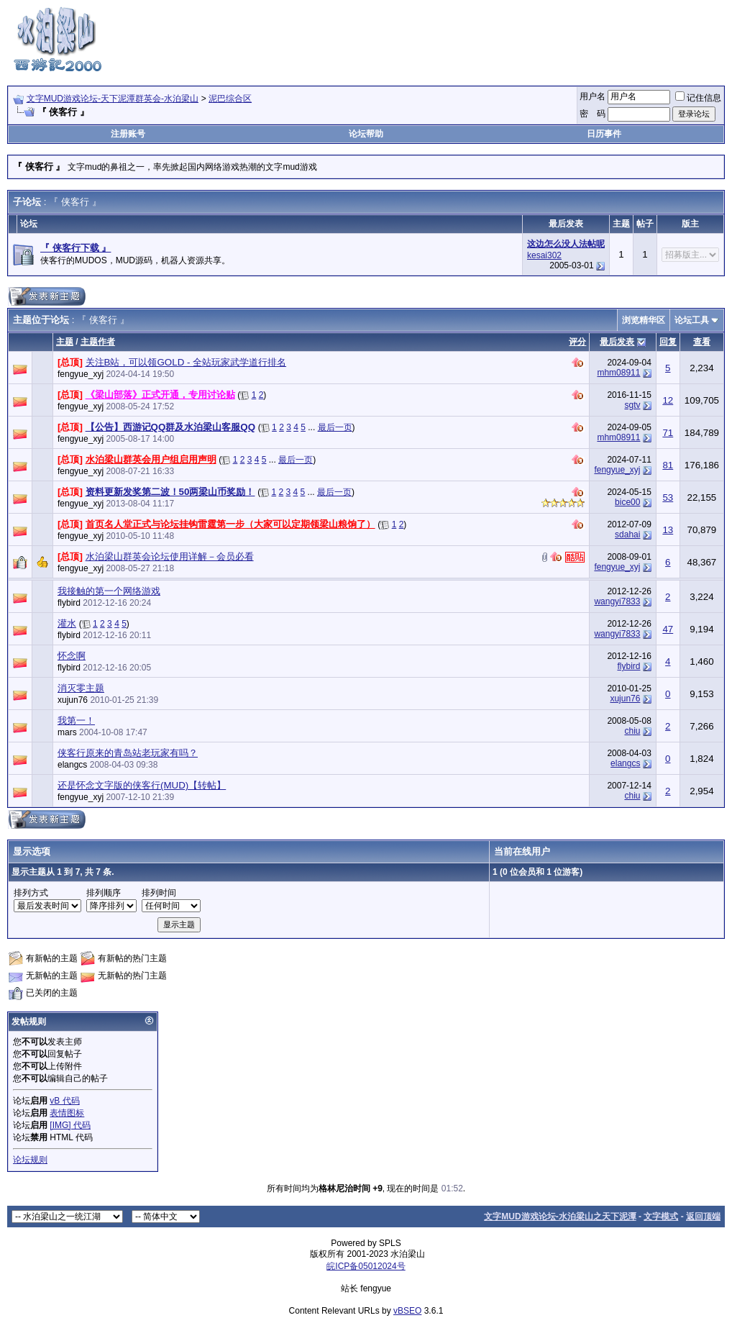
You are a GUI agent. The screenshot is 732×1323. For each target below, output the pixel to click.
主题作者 (98, 342)
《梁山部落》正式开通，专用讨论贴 (160, 394)
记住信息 (698, 98)
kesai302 (544, 255)
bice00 (627, 502)
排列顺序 (103, 893)
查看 (701, 342)
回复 (668, 342)
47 (667, 629)
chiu (632, 731)
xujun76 (73, 700)
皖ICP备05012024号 (365, 1266)
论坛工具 (691, 320)
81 (667, 465)
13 (667, 529)
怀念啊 (72, 655)
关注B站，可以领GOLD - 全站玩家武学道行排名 (186, 362)
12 (667, 400)
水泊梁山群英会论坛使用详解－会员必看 (170, 556)
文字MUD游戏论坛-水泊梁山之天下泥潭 (560, 1216)
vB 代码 (64, 1101)
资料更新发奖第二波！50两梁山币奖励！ (170, 491)
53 (667, 497)
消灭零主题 (81, 688)
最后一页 (335, 427)
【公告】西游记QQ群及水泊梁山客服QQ (170, 427)
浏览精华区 (643, 320)
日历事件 (604, 134)
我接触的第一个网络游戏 (109, 591)
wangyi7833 (617, 601)
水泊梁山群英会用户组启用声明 (151, 459)
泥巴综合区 (230, 99)
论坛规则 (30, 1160)
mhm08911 (618, 373)
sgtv (632, 405)
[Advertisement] (463, 38)
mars (67, 732)
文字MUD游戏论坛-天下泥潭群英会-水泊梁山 (112, 99)
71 (667, 432)
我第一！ (76, 720)
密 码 (592, 114)
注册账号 (128, 134)
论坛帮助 (366, 134)
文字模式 (661, 1216)
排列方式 (31, 893)
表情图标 (67, 1113)
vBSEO (407, 1311)
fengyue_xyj (81, 374)
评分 (577, 342)
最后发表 (617, 342)
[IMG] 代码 (70, 1125)
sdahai (627, 534)
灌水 (67, 623)
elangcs (72, 765)
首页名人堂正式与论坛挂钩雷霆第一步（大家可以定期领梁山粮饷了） (230, 524)
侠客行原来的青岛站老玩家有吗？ (128, 752)
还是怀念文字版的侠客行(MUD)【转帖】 (142, 785)
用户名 (592, 96)
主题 (64, 342)
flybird (69, 603)
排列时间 (159, 893)
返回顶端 (703, 1216)
